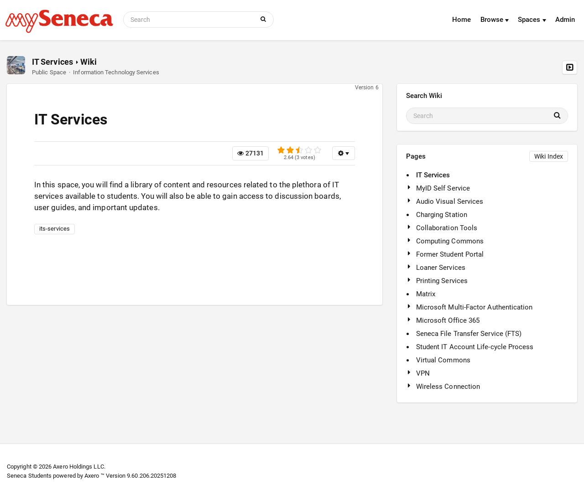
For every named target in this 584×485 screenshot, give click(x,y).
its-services (54, 228)
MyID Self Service (443, 188)
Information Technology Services (116, 72)
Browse (494, 19)
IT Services (52, 62)
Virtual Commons (443, 360)
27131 (250, 153)
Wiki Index (548, 156)
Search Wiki (424, 96)
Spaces (532, 19)
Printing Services (442, 281)
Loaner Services (440, 267)
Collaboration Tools (446, 228)
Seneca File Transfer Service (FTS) (469, 334)
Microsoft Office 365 (448, 320)
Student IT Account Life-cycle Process (475, 347)
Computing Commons (450, 241)
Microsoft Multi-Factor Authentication (474, 307)
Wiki (88, 62)
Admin (565, 19)
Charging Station (441, 215)
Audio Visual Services (450, 201)
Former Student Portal (450, 254)
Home (461, 19)
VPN (423, 373)
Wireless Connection (448, 386)
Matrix (425, 294)
